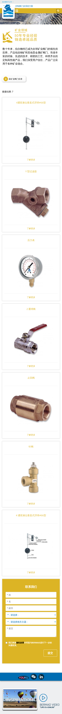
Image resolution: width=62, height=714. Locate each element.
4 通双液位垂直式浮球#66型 (31, 510)
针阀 (31, 441)
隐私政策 (20, 637)
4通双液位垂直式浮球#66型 (31, 97)
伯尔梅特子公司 (7, 2)
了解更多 (31, 154)
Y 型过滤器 (31, 166)
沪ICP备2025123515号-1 (39, 711)
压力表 (31, 235)
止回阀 (31, 372)
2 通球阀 (31, 303)
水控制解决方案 (19, 711)
